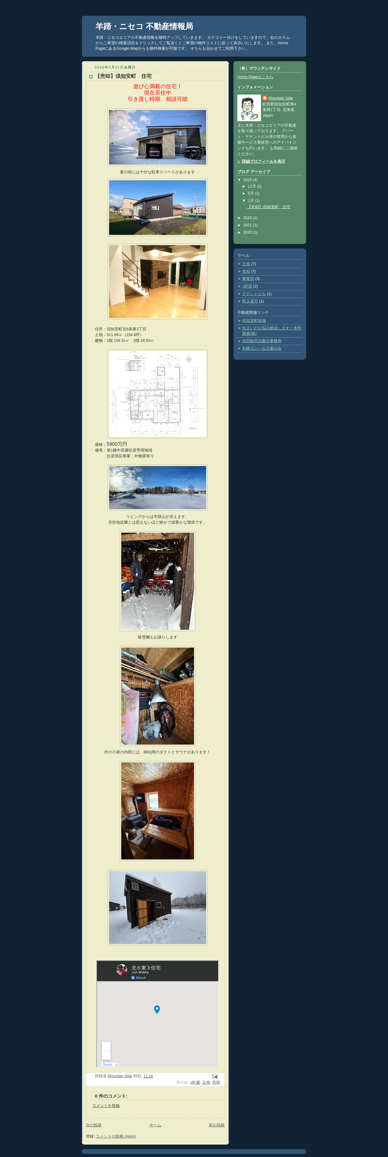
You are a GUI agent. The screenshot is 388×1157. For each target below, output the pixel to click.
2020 (248, 232)
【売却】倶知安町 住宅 (268, 207)
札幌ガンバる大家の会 (262, 348)
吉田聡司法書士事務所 (262, 341)
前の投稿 (217, 1125)
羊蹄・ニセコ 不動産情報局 (144, 26)
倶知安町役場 (254, 320)
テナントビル (254, 294)
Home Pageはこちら (255, 77)
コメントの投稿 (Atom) (116, 1136)
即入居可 (250, 301)
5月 (251, 193)
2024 (248, 218)
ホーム (155, 1125)
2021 (248, 225)
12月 (252, 186)
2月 (251, 200)
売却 (216, 1082)
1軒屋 (195, 1082)
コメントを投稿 (106, 1106)
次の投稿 (94, 1125)
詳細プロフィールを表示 (263, 161)
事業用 (248, 279)
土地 (206, 1082)
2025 (248, 180)
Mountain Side (281, 98)
